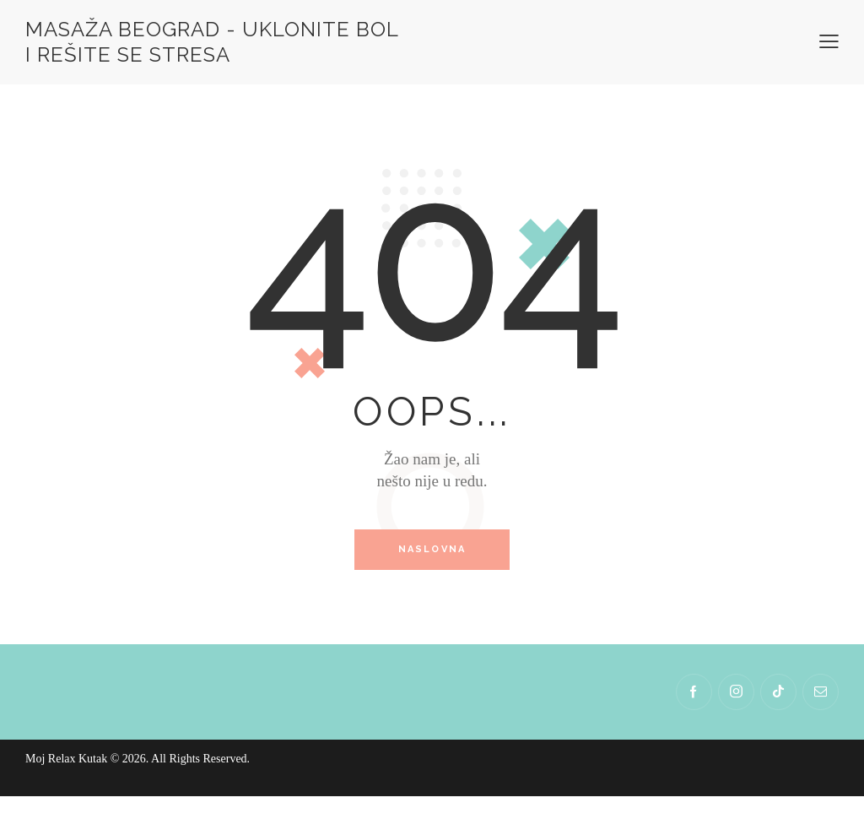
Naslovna (432, 550)
